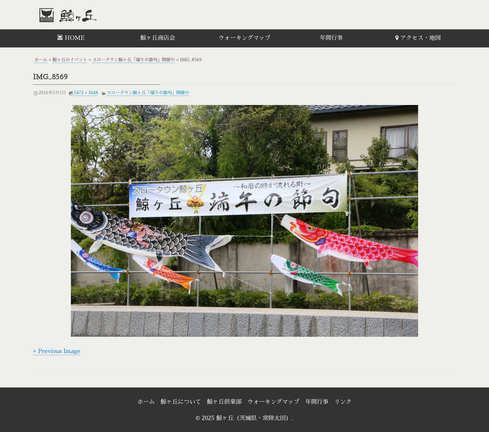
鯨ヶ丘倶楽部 (224, 402)
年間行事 (331, 38)
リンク (343, 402)
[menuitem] (70, 38)
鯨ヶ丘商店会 (157, 38)
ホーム (40, 60)
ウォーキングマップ (244, 38)
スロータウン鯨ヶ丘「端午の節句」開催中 (133, 60)
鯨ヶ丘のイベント (69, 60)
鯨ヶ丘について (181, 402)
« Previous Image (56, 351)
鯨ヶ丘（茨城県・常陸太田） (83, 14)
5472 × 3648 (86, 93)
